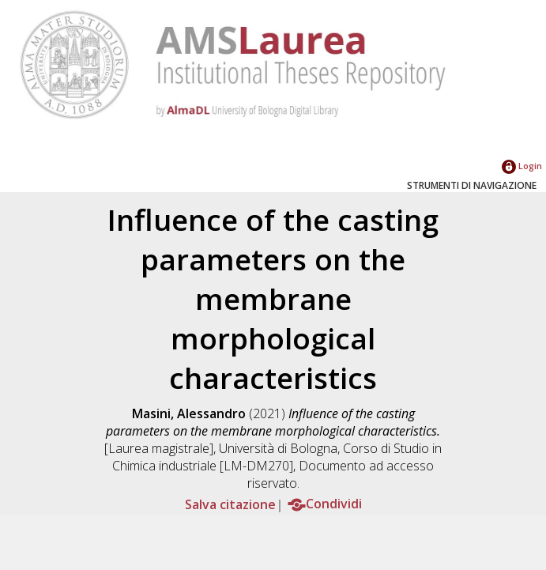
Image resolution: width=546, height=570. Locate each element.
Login (522, 166)
